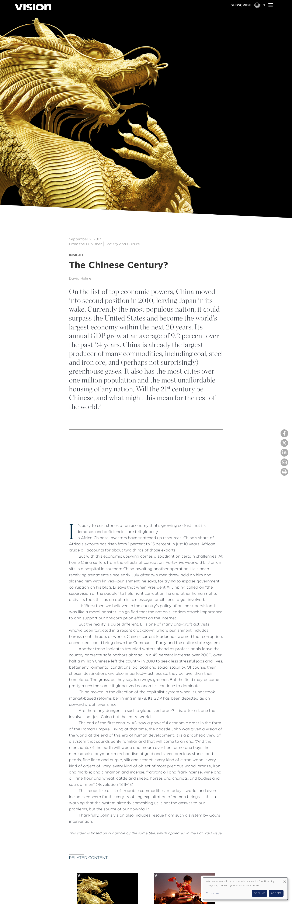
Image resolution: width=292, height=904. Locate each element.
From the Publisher (85, 244)
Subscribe (241, 5)
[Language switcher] (257, 5)
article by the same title (135, 833)
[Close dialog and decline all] (284, 880)
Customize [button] (212, 893)
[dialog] (245, 889)
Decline (259, 893)
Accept (276, 893)
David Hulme (80, 278)
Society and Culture (122, 244)
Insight (76, 255)
